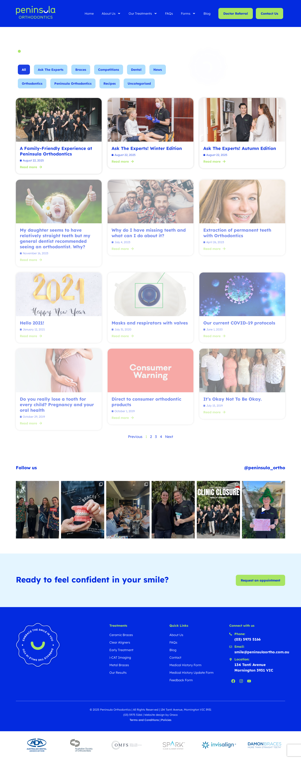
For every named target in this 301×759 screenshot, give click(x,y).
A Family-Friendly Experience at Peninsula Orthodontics (56, 151)
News (157, 74)
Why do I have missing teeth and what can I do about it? (149, 232)
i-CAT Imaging (120, 657)
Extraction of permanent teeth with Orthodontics (237, 232)
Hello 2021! (32, 323)
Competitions (108, 74)
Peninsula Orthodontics (73, 88)
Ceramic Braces (121, 635)
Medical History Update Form (191, 673)
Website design (154, 715)
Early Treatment (121, 650)
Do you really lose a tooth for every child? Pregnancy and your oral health (57, 404)
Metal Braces (119, 665)
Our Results (118, 673)
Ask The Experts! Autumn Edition (239, 148)
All (24, 74)
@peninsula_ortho (264, 467)
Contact (175, 657)
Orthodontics (32, 88)
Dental (136, 74)
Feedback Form (181, 680)
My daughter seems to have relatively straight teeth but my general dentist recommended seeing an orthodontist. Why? (55, 238)
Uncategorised (139, 88)
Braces (80, 74)
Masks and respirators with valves (150, 323)
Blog (207, 13)
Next (169, 436)
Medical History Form (185, 665)
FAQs (169, 13)
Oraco (174, 715)
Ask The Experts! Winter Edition (147, 148)
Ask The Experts (50, 74)
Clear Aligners (119, 642)
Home (89, 13)
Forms (188, 13)
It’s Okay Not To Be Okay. (232, 399)
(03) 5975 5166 (132, 715)
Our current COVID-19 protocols (239, 323)
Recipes (109, 88)
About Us (111, 13)
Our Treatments (143, 13)
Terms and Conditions (144, 720)
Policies (166, 720)
